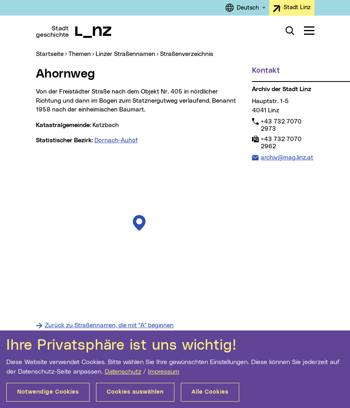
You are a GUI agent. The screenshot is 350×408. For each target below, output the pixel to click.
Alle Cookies (210, 392)
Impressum (163, 371)
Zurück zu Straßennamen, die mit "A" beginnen (109, 325)
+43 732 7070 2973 (281, 125)
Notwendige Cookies (48, 392)
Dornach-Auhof (116, 140)
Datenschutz (123, 371)
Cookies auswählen (135, 392)
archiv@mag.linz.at (286, 157)
